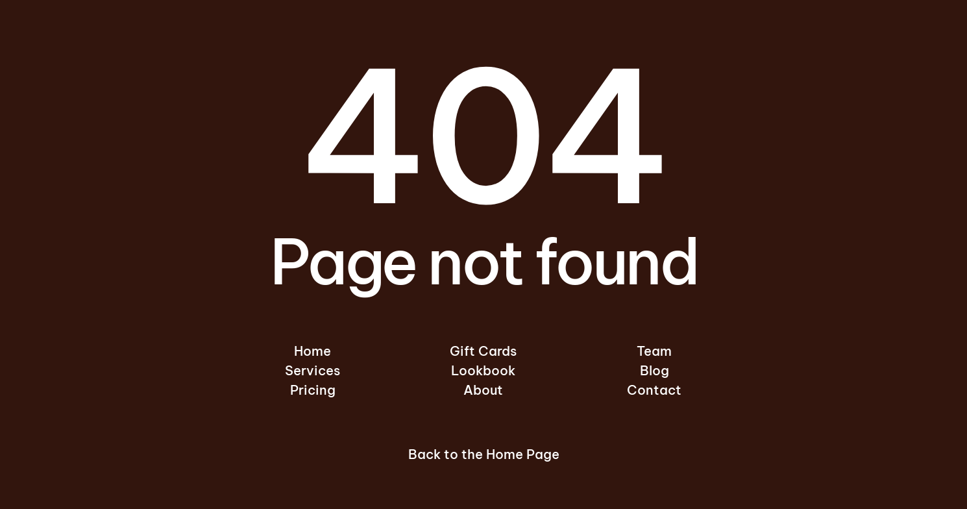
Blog (654, 370)
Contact (654, 390)
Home (312, 351)
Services (312, 370)
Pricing (313, 390)
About (483, 390)
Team (654, 351)
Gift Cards (483, 351)
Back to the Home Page (483, 454)
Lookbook (483, 370)
